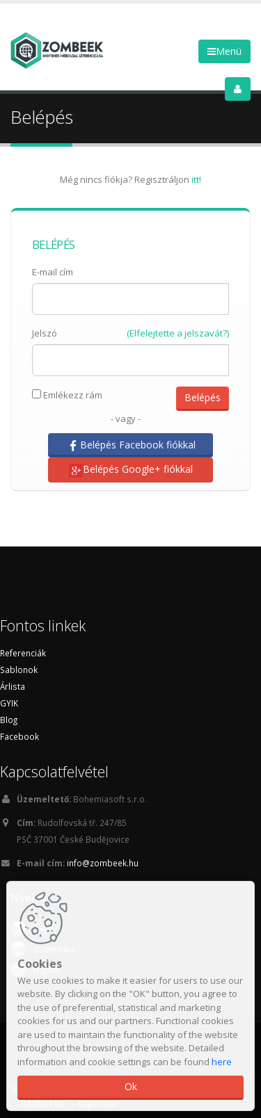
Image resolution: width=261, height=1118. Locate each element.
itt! (196, 179)
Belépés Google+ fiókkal (131, 469)
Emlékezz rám (67, 395)
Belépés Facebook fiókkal (131, 445)
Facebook (19, 736)
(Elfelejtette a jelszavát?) (178, 333)
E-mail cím (52, 272)
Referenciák (23, 652)
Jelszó (44, 333)
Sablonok (19, 669)
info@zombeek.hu (103, 862)
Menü (224, 51)
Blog (8, 719)
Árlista (12, 686)
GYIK (9, 702)
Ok (131, 1086)
